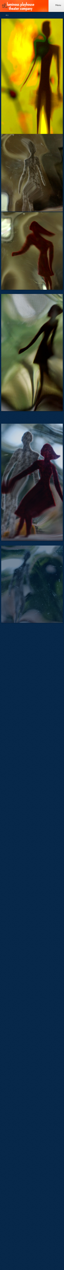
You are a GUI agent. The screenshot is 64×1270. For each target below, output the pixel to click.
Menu (56, 5)
